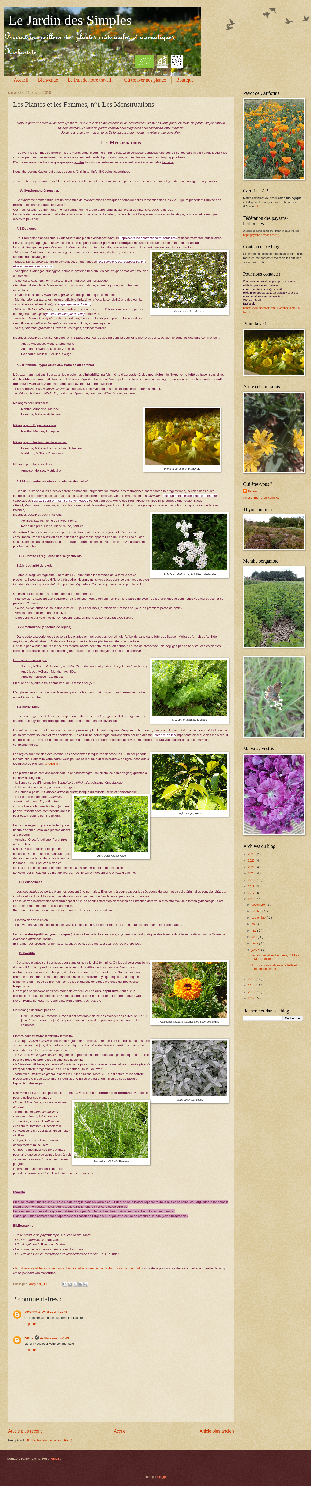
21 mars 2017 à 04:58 (54, 1337)
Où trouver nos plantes (145, 79)
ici (258, 206)
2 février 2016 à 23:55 (53, 1311)
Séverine (30, 1311)
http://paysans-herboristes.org (261, 235)
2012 (251, 998)
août (254, 924)
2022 (251, 860)
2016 (251, 899)
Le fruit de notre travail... (91, 79)
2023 (251, 854)
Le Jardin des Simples (70, 20)
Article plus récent (25, 1431)
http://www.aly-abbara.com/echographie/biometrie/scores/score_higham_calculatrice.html (77, 1268)
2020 (251, 873)
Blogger (162, 1477)
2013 (251, 992)
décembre (258, 904)
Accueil (21, 79)
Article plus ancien (217, 1431)
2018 (251, 886)
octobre (256, 911)
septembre (258, 917)
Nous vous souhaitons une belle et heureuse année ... (274, 967)
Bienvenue (48, 79)
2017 (251, 892)
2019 (251, 880)
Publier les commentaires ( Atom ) (49, 1440)
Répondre (31, 1324)
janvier (256, 950)
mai (254, 930)
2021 (251, 867)
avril (254, 937)
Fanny (28, 1337)
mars (255, 943)
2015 (251, 979)
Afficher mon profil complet (261, 497)
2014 (251, 985)
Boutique (184, 79)
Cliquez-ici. (52, 763)
